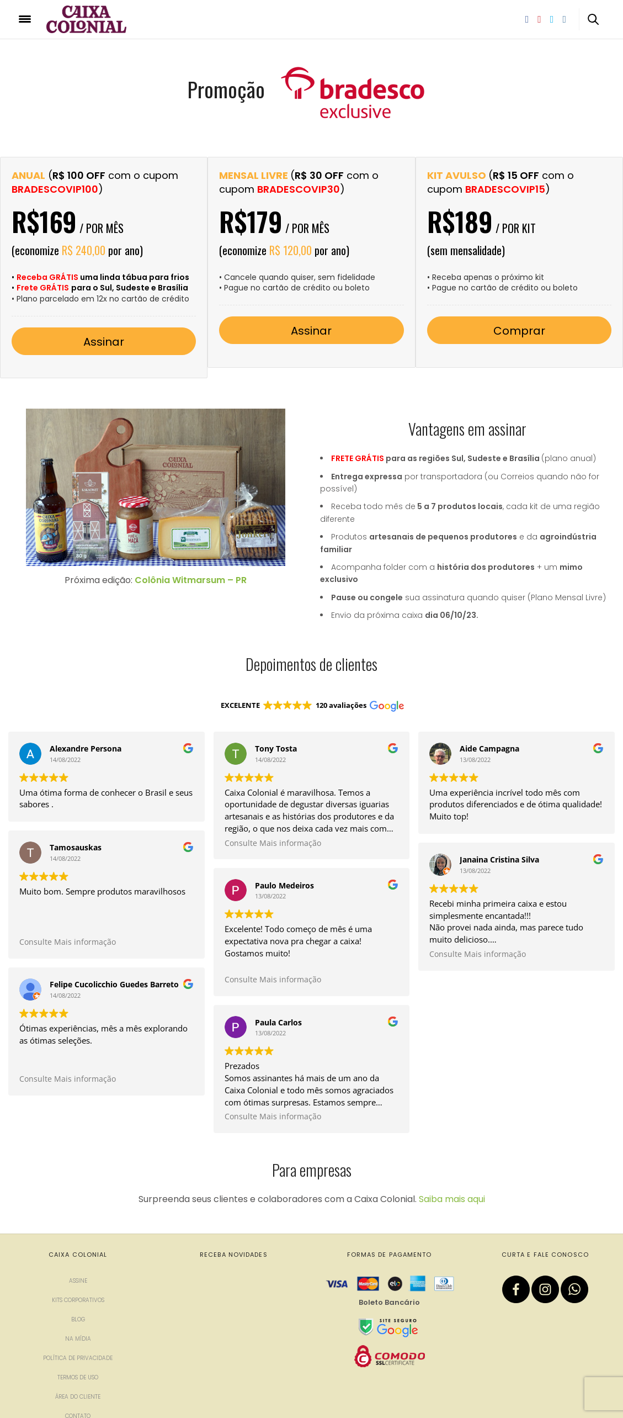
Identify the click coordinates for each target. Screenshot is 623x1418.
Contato (77, 1352)
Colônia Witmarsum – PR (191, 580)
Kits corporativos (78, 1236)
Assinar (103, 342)
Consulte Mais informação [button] (67, 942)
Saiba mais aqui (452, 1135)
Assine (78, 1217)
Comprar (519, 330)
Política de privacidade (78, 1294)
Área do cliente (77, 1333)
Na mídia (78, 1275)
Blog (78, 1256)
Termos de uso (77, 1314)
